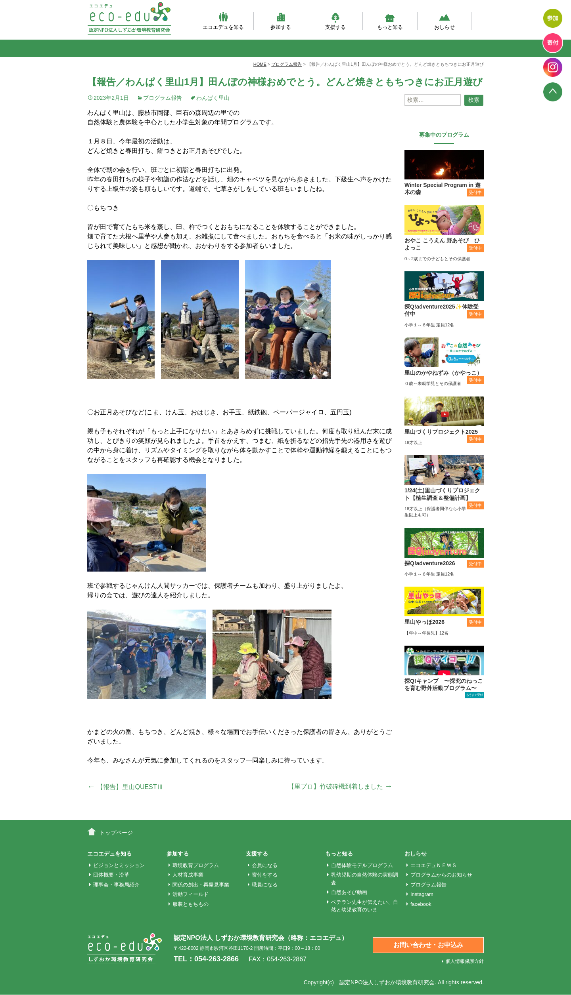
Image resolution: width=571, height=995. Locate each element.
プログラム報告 (162, 98)
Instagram (421, 894)
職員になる (265, 885)
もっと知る (390, 21)
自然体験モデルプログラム (362, 865)
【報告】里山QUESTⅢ (125, 786)
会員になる (265, 865)
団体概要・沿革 (111, 875)
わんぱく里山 (213, 98)
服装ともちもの (190, 904)
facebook (420, 904)
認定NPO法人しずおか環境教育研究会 (387, 982)
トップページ (116, 832)
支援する (335, 21)
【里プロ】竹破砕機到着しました (340, 786)
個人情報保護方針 (465, 961)
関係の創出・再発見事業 (200, 885)
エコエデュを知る (223, 21)
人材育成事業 (187, 875)
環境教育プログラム (195, 865)
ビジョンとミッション (119, 865)
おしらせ (444, 21)
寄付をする (265, 875)
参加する (280, 21)
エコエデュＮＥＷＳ (433, 865)
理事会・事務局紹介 (116, 885)
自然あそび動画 (349, 892)
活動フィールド (190, 894)
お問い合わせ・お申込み (428, 945)
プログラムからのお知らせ (441, 875)
